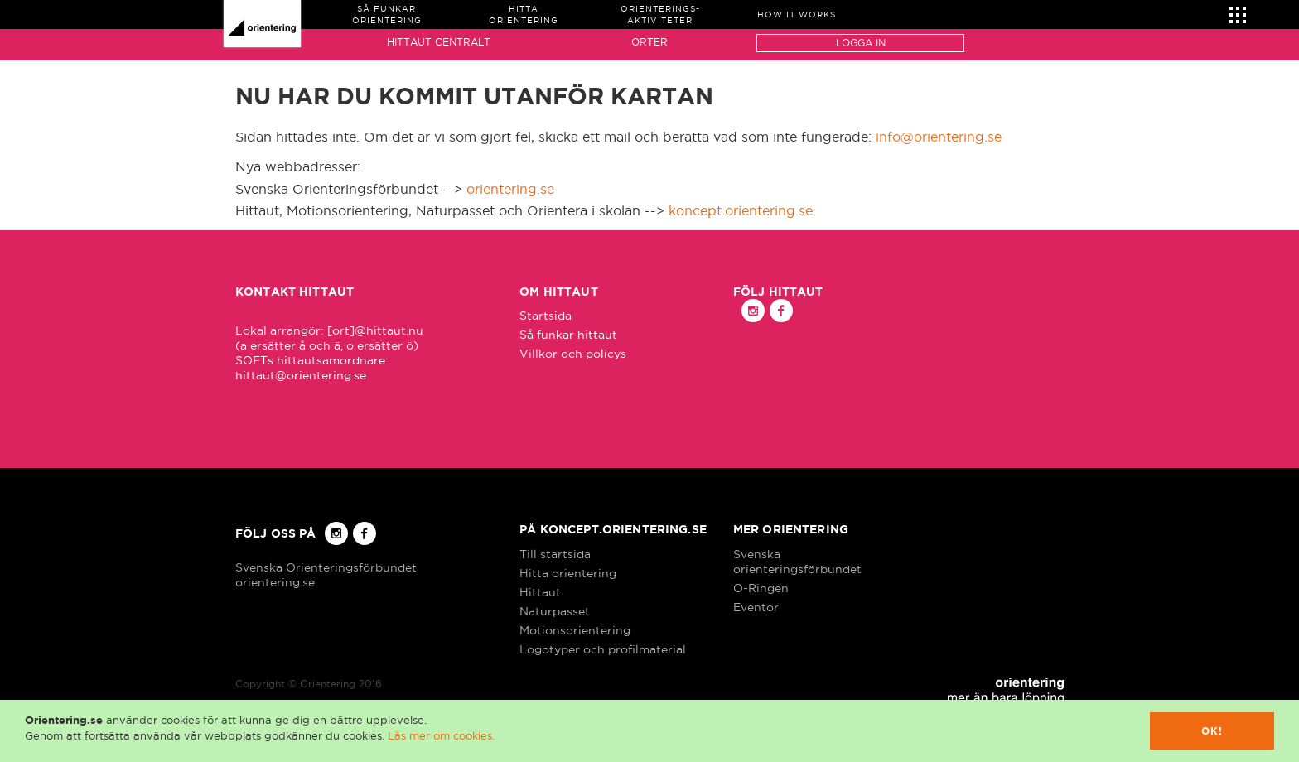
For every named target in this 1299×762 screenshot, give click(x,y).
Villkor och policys (572, 353)
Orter (649, 41)
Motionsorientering (574, 630)
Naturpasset (554, 611)
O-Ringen (761, 588)
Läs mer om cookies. (441, 735)
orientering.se (510, 188)
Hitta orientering (567, 573)
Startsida (545, 315)
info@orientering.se (939, 136)
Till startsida (555, 554)
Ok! (1212, 731)
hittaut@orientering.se (300, 375)
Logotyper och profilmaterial (602, 649)
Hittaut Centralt (438, 41)
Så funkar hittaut (568, 334)
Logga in (861, 42)
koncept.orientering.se (741, 210)
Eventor (756, 607)
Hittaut (540, 592)
